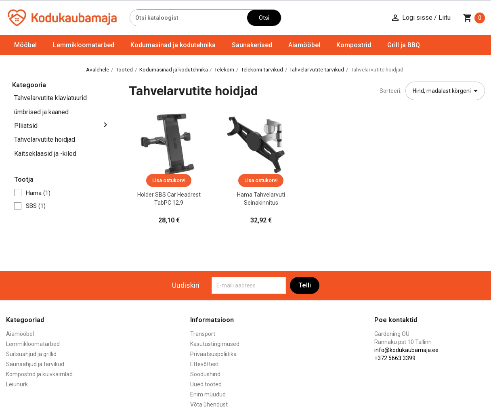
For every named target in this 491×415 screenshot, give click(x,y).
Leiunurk (17, 384)
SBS (36, 206)
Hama (38, 193)
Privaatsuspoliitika (213, 354)
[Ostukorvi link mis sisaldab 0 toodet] (474, 18)
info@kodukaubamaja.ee (406, 350)
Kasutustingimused (214, 344)
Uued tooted (206, 384)
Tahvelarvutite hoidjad (44, 139)
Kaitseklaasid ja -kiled (45, 153)
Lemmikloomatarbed (83, 45)
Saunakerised (252, 45)
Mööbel (25, 45)
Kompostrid (353, 45)
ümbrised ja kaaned (41, 112)
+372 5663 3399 (394, 358)
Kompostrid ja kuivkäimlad (39, 374)
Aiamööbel (304, 45)
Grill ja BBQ (403, 45)
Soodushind (205, 374)
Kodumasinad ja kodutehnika (173, 45)
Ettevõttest (204, 364)
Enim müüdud (208, 394)
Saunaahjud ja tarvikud (35, 364)
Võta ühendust (209, 404)
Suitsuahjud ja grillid (31, 354)
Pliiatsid (26, 126)
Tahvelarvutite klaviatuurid (50, 98)
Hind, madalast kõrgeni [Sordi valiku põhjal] (447, 91)
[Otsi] (189, 18)
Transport (202, 334)
